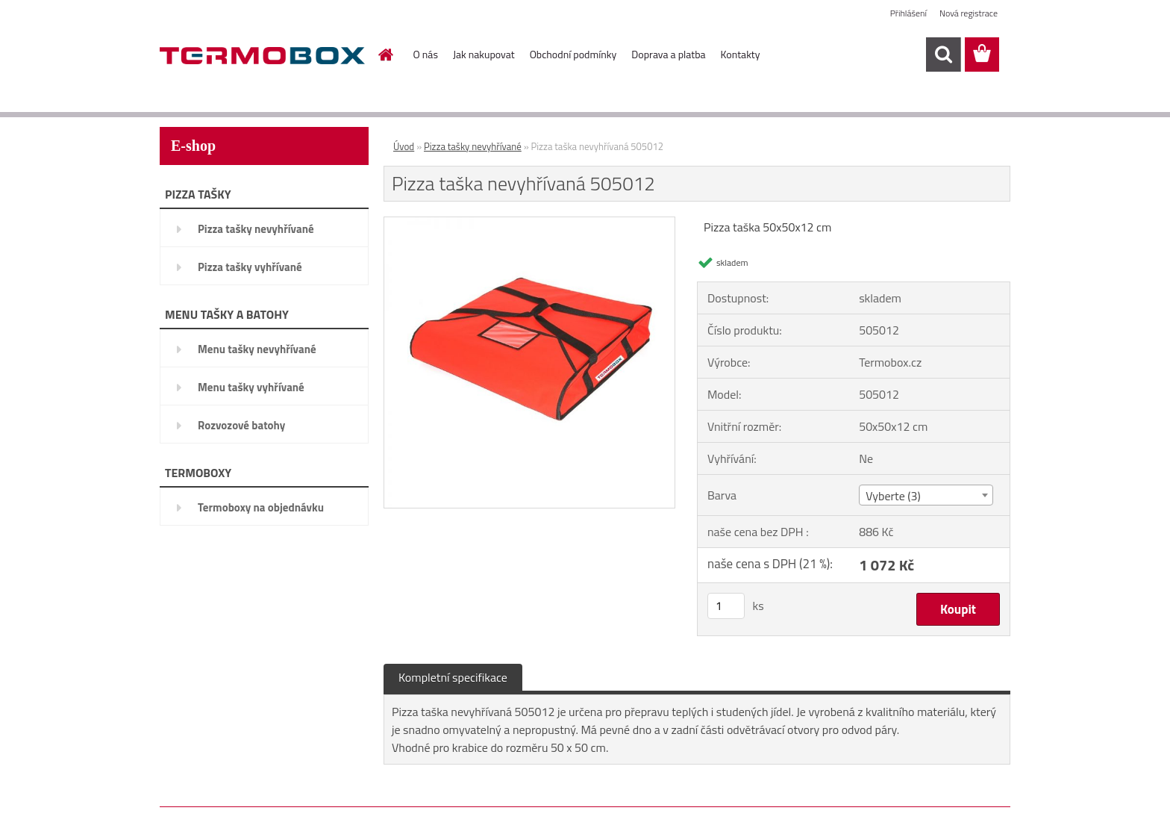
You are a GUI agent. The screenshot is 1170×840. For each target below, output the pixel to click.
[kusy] (726, 606)
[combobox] (925, 495)
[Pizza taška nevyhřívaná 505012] (529, 223)
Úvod (403, 146)
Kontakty (740, 54)
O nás (425, 54)
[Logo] (262, 55)
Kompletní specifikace (452, 677)
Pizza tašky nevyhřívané (256, 228)
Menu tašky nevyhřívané (257, 349)
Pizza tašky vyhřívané (250, 267)
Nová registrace (968, 13)
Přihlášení (908, 13)
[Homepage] (385, 54)
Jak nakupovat (484, 54)
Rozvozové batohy (241, 425)
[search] (943, 54)
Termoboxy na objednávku (261, 507)
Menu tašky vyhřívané (251, 387)
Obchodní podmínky (573, 54)
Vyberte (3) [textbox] (893, 496)
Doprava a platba (668, 54)
